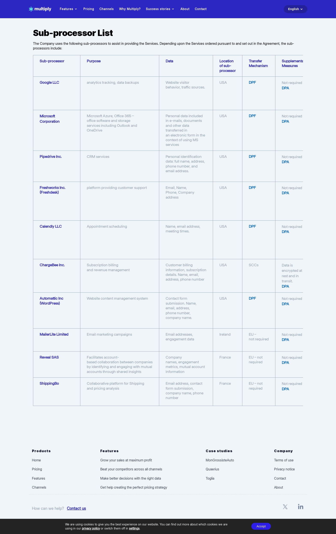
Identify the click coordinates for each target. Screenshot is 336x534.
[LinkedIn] (300, 509)
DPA (285, 88)
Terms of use (284, 460)
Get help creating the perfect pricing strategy (133, 487)
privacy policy (91, 528)
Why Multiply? (130, 9)
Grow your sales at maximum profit (126, 460)
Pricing (88, 9)
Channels (106, 9)
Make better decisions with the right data (130, 478)
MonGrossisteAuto (220, 460)
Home (36, 460)
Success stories (160, 9)
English (296, 9)
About (184, 9)
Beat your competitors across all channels (131, 469)
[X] (285, 509)
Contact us (76, 508)
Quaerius (212, 469)
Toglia (210, 478)
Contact (201, 9)
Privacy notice (284, 469)
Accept (261, 526)
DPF (252, 82)
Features (69, 9)
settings (134, 528)
